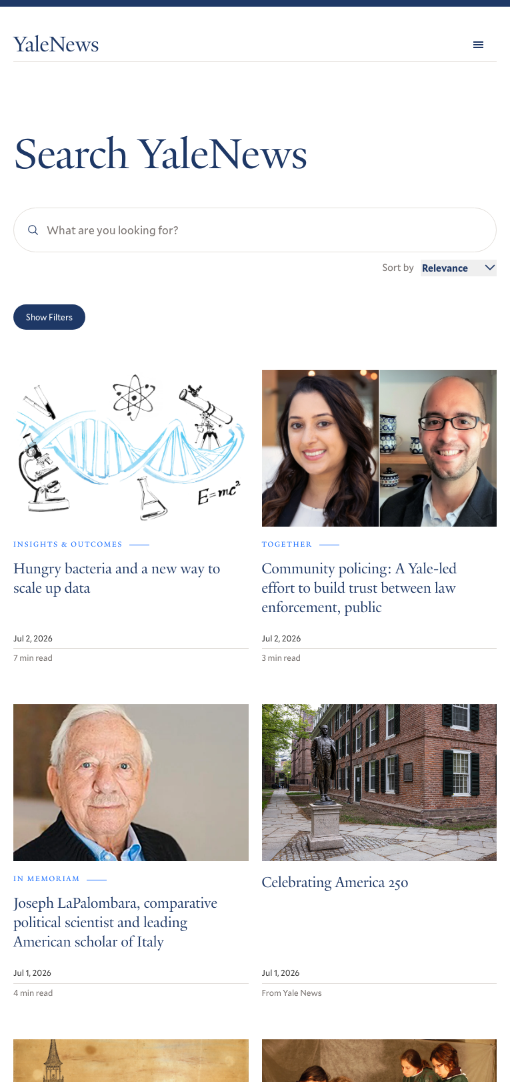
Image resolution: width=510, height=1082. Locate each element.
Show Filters (49, 317)
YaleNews (56, 47)
